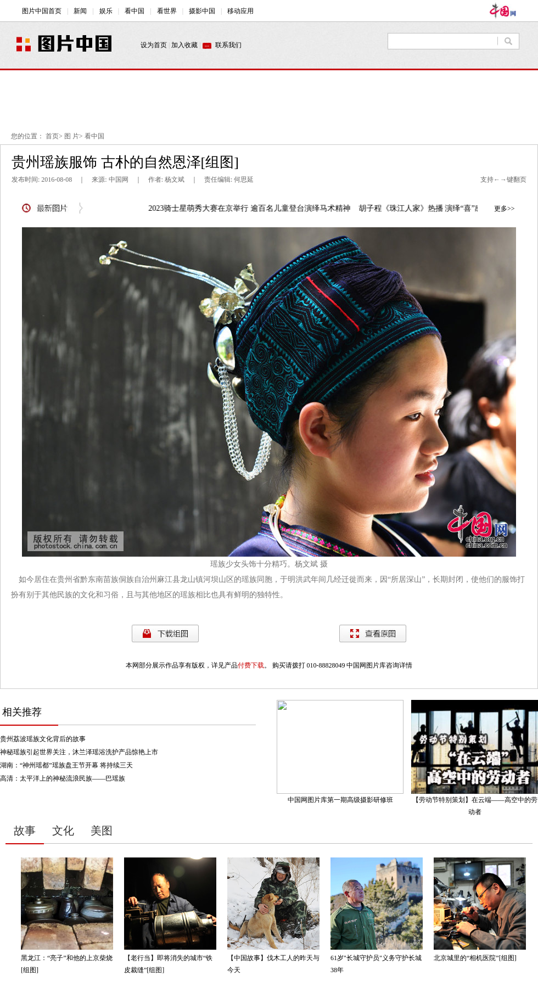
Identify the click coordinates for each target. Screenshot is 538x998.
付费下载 (251, 665)
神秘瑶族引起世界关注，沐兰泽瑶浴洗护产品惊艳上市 (79, 752)
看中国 (94, 136)
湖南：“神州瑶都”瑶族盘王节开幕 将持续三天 (66, 765)
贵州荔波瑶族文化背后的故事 (43, 739)
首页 (52, 136)
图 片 (71, 136)
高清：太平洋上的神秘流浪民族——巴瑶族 (62, 778)
